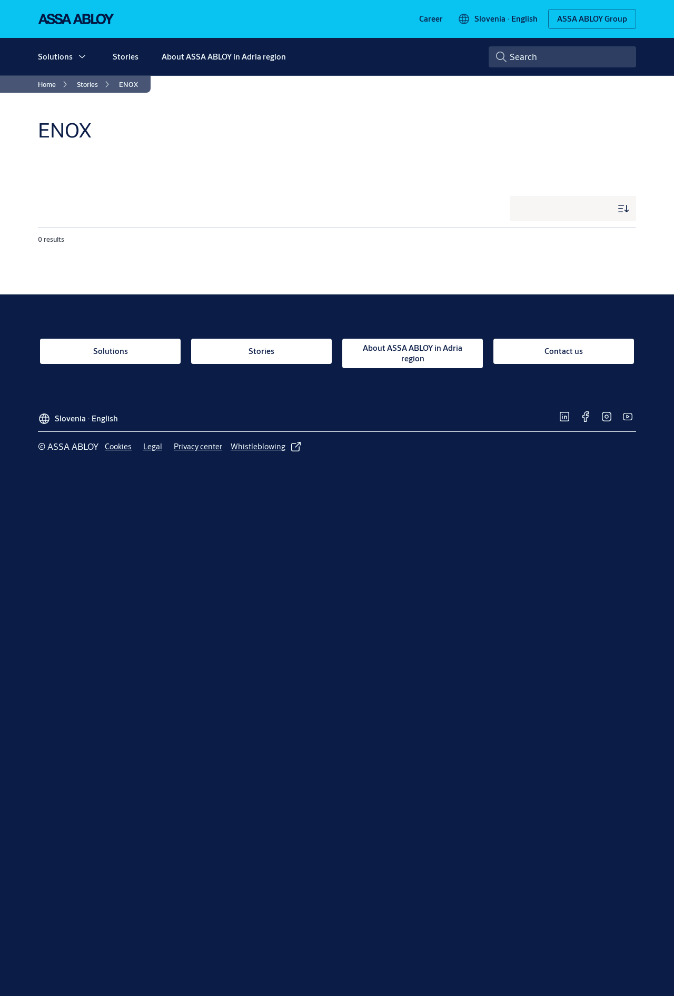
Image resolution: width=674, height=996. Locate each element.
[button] (82, 57)
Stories (125, 57)
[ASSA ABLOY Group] (592, 19)
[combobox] (562, 56)
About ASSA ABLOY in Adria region (224, 57)
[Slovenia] (498, 18)
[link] (431, 19)
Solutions (55, 57)
